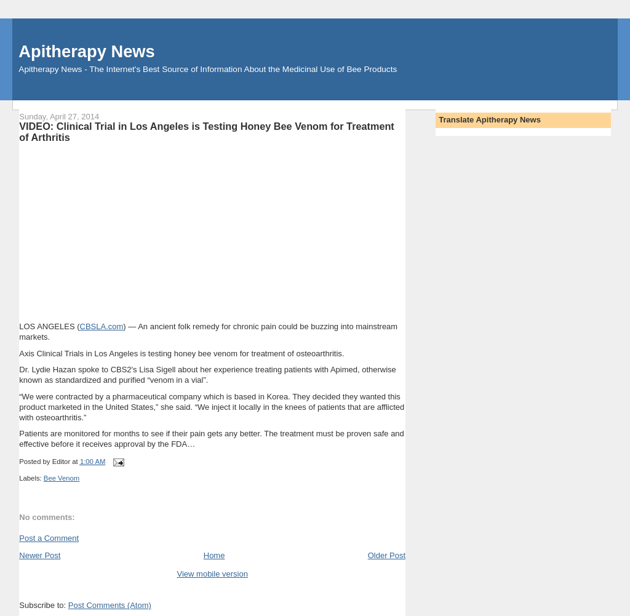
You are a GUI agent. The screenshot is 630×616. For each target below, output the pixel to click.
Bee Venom (61, 478)
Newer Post (39, 555)
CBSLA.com (102, 326)
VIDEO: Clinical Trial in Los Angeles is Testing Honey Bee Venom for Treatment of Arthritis (206, 132)
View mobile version (212, 573)
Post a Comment (49, 538)
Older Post (386, 555)
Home (214, 555)
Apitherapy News (86, 51)
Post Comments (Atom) (109, 605)
